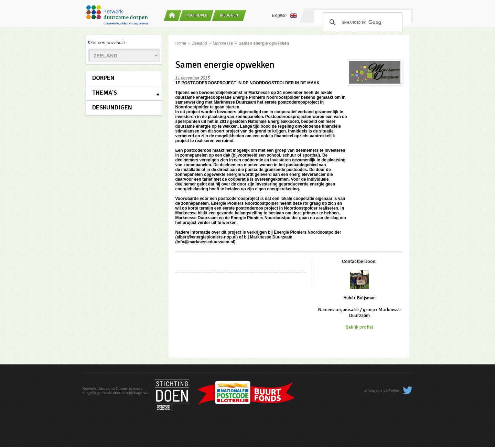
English (284, 15)
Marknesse (223, 43)
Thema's (104, 92)
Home (180, 43)
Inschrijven (196, 15)
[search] (361, 22)
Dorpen (103, 78)
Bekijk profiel (359, 327)
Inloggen (229, 15)
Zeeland (199, 43)
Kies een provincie (106, 42)
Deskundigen (112, 107)
